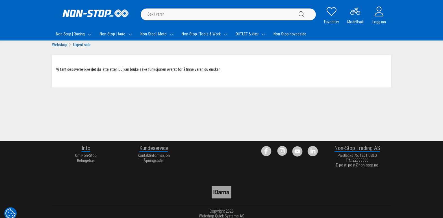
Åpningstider (154, 160)
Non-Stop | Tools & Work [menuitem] (204, 34)
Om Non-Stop (86, 155)
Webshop (59, 44)
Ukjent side (82, 44)
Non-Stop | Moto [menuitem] (156, 34)
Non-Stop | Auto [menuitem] (116, 34)
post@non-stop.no (363, 165)
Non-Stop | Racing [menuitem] (74, 34)
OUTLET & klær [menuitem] (250, 34)
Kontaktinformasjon (154, 155)
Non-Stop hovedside (289, 34)
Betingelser (86, 160)
